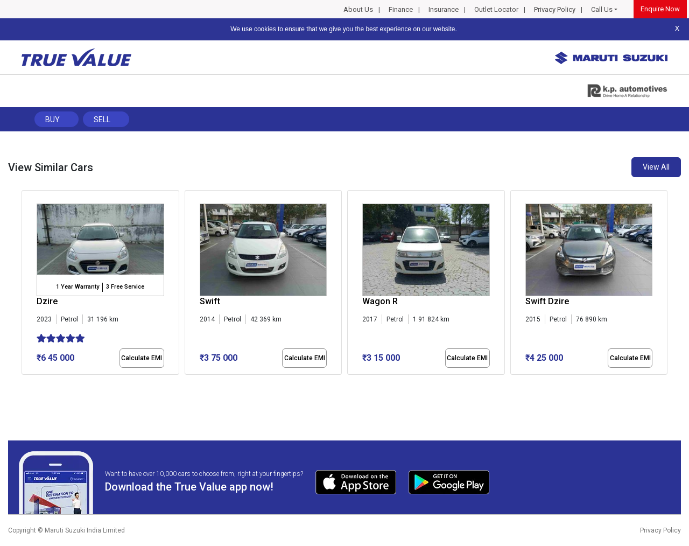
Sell (102, 119)
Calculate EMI (141, 358)
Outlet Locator (496, 9)
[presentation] (27, 285)
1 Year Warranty (77, 286)
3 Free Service (125, 286)
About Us (358, 9)
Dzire (47, 301)
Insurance (443, 9)
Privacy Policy (554, 9)
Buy (52, 119)
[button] (25, 383)
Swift (210, 301)
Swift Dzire (547, 301)
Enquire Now (660, 9)
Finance (401, 9)
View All (656, 167)
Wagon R (380, 301)
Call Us (602, 9)
